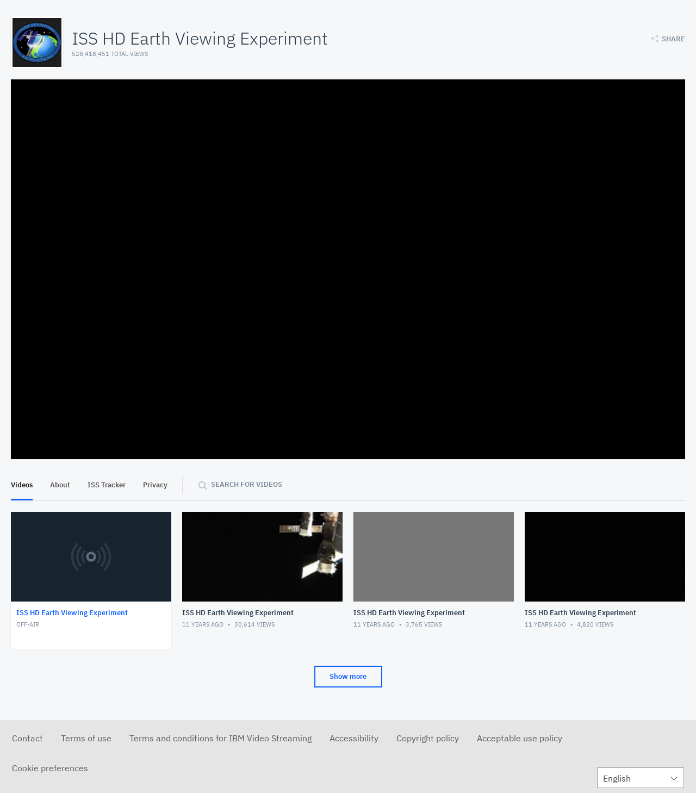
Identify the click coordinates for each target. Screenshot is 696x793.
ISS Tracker (107, 485)
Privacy (155, 485)
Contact (27, 738)
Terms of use (86, 738)
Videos (22, 485)
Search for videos (246, 484)
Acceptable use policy (519, 738)
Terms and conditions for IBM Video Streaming (220, 738)
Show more (348, 676)
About (60, 485)
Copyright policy (427, 738)
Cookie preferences (50, 768)
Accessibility (354, 738)
